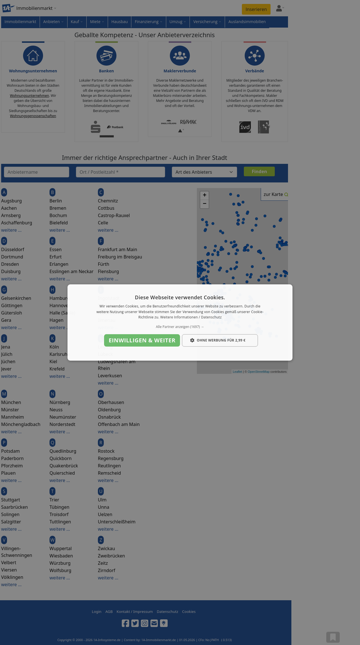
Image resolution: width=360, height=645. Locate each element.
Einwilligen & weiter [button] (142, 340)
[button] (180, 326)
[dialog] (180, 322)
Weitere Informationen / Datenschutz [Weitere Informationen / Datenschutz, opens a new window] (191, 317)
